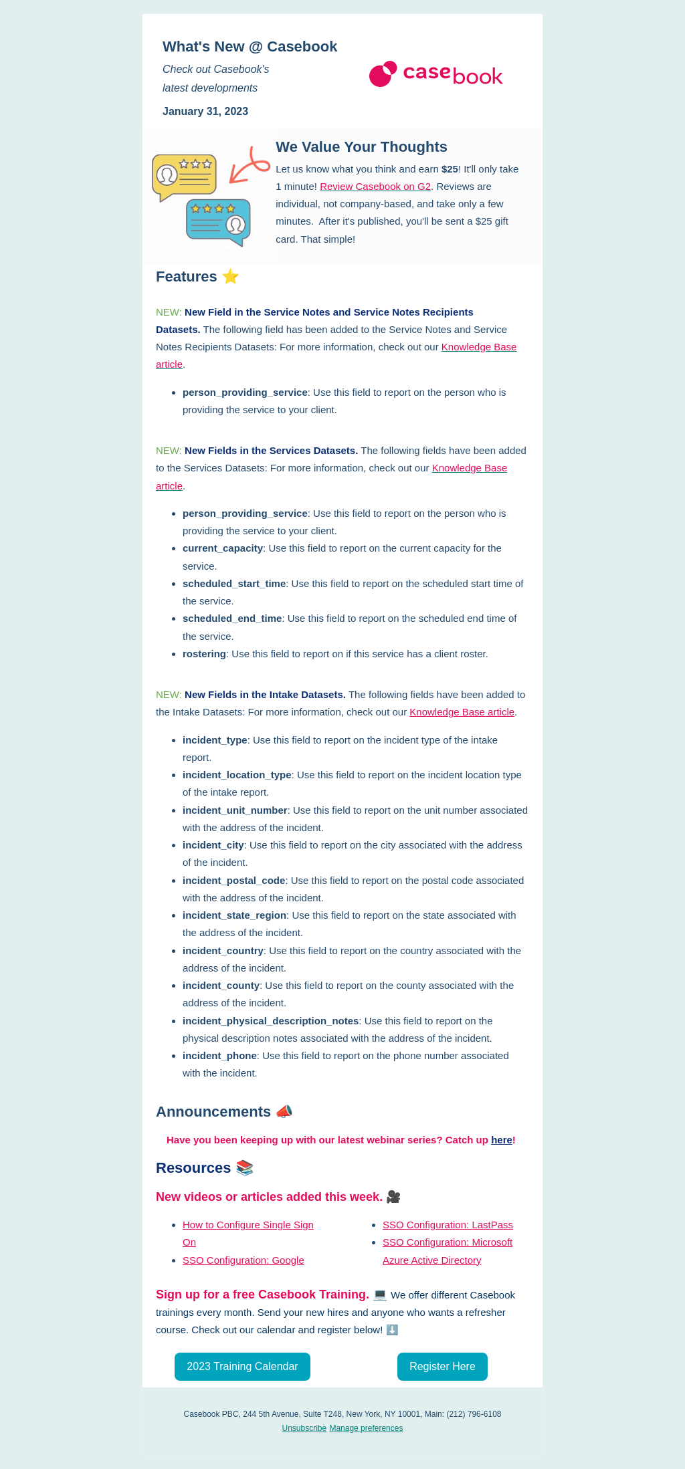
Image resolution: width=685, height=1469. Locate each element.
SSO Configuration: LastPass (448, 1224)
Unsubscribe (304, 1428)
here (501, 1139)
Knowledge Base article (461, 711)
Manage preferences (366, 1428)
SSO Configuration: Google (243, 1260)
